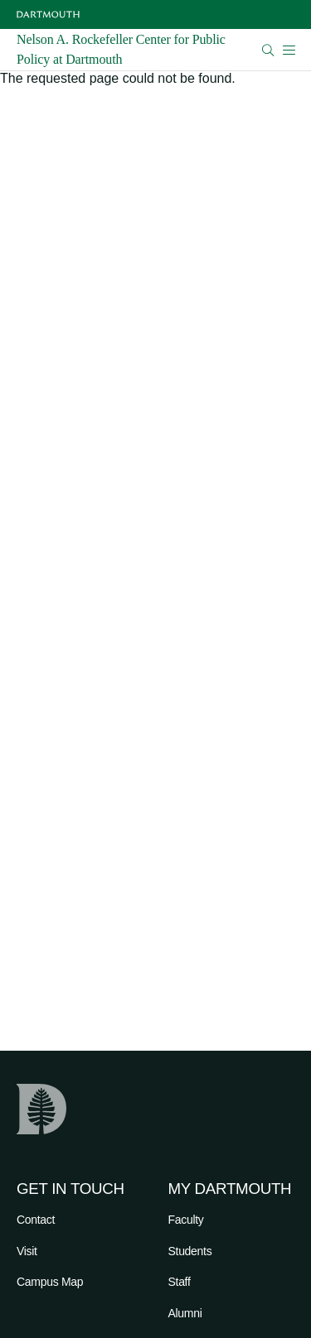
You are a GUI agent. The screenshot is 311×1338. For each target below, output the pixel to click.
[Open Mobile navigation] (288, 49)
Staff (179, 1281)
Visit (27, 1251)
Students (190, 1251)
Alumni (185, 1313)
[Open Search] (268, 50)
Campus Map (50, 1281)
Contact (36, 1219)
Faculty (186, 1219)
